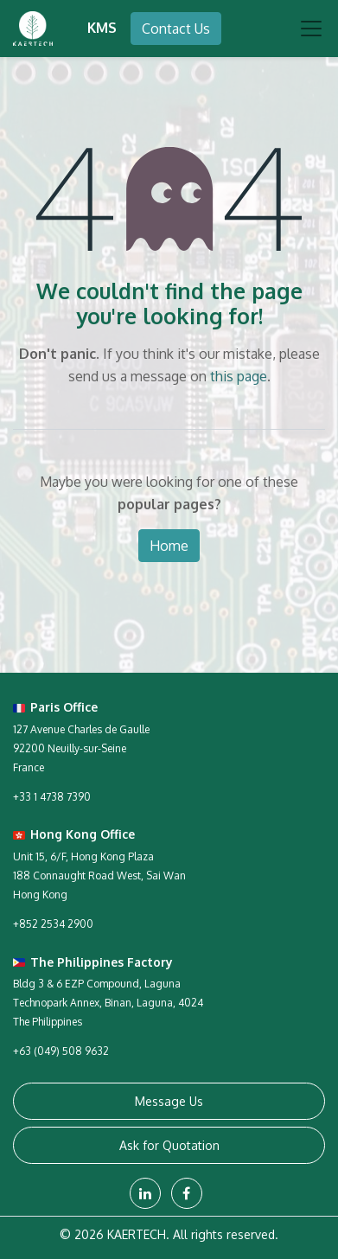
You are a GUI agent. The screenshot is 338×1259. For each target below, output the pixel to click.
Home (169, 545)
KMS (102, 27)
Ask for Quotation (169, 1145)
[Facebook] (186, 1193)
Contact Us (176, 28)
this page (238, 376)
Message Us (169, 1101)
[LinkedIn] (145, 1193)
